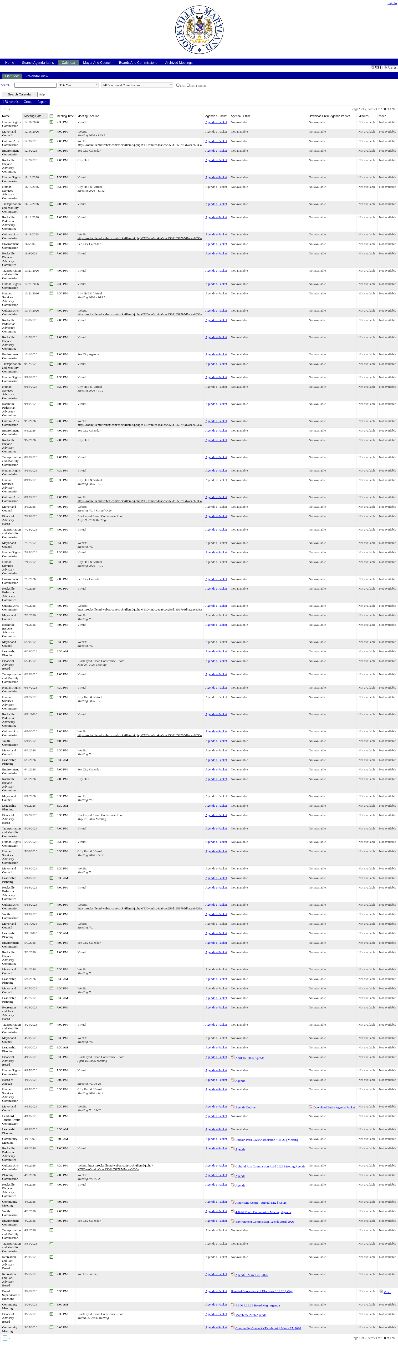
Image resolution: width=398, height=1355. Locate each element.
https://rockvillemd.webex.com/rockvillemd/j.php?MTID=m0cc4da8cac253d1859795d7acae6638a (115, 1167)
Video (387, 1292)
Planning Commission (10, 1177)
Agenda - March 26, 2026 (251, 1275)
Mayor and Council (9, 133)
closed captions (198, 85)
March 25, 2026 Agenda (250, 1315)
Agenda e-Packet (216, 122)
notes (183, 85)
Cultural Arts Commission (10, 143)
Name (6, 116)
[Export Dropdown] (42, 102)
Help (42, 94)
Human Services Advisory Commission (10, 192)
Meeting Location (88, 116)
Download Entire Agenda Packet (334, 1107)
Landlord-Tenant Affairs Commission (11, 1119)
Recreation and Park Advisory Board (9, 1013)
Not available (239, 122)
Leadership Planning (9, 653)
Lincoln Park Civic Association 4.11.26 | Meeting (266, 1140)
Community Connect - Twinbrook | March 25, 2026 (268, 1328)
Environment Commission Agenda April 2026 (264, 1221)
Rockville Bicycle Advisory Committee (9, 165)
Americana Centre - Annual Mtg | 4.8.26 (260, 1202)
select (96, 85)
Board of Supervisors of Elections (11, 1294)
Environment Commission (10, 152)
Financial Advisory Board (8, 520)
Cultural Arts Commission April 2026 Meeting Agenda (270, 1166)
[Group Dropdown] (28, 102)
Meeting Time (65, 116)
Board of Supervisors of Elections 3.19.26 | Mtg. (262, 1291)
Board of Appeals (7, 1081)
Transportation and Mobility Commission (11, 207)
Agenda (240, 1080)
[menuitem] (10, 102)
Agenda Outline (245, 1107)
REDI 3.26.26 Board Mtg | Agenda (257, 1305)
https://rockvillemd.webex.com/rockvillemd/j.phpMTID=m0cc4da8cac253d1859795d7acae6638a (139, 145)
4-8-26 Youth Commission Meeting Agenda (263, 1212)
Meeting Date (32, 116)
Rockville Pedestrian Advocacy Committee (9, 222)
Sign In (392, 3)
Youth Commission (10, 742)
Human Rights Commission (11, 124)
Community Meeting (9, 1140)
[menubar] (25, 102)
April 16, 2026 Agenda (249, 1058)
